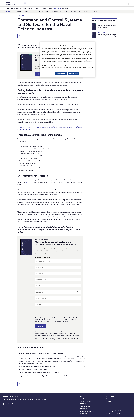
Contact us (83, 403)
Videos (75, 11)
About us (82, 396)
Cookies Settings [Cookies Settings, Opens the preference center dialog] (61, 73)
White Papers (68, 11)
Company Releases (56, 11)
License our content (85, 401)
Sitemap (108, 401)
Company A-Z (18, 11)
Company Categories (30, 11)
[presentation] (48, 311)
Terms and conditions (112, 398)
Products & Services (43, 11)
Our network (83, 413)
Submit (40, 326)
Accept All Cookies (73, 73)
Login (125, 4)
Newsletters (83, 408)
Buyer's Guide (101, 23)
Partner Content (94, 11)
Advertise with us (85, 398)
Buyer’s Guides (83, 11)
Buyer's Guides (21, 15)
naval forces (30, 182)
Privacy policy (110, 396)
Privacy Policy (44, 332)
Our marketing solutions (87, 411)
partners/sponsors (59, 319)
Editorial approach (85, 406)
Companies (8, 11)
